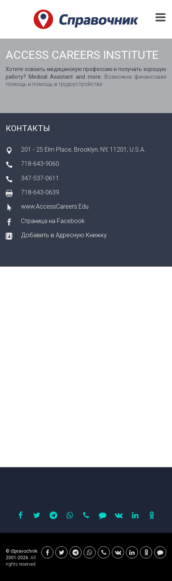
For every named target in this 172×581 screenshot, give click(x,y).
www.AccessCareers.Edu (54, 206)
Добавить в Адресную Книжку (64, 235)
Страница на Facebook (53, 221)
